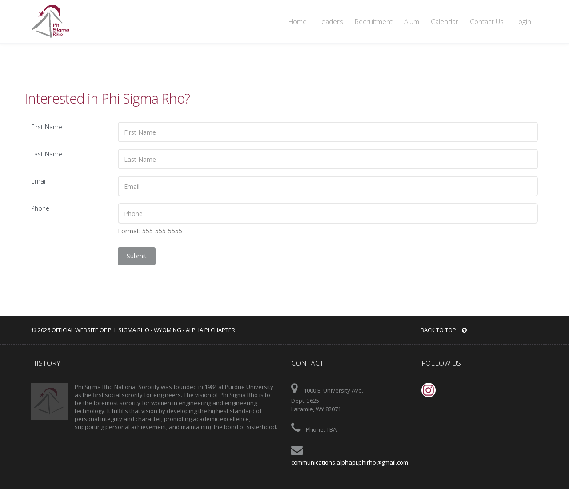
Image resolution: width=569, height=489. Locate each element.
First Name (46, 127)
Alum (411, 21)
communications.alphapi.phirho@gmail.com (349, 462)
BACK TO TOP (444, 330)
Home (298, 21)
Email (39, 181)
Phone (40, 208)
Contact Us (487, 21)
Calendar (444, 21)
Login (523, 21)
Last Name (46, 154)
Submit (137, 256)
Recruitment (374, 21)
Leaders (330, 21)
